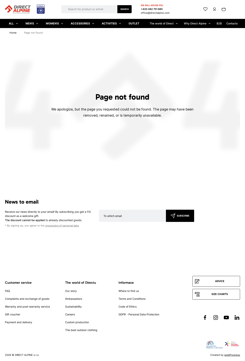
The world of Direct (164, 23)
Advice (219, 281)
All (13, 23)
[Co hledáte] (92, 9)
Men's (32, 23)
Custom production (77, 322)
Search (124, 9)
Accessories (82, 23)
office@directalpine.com (155, 12)
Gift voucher (12, 314)
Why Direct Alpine (197, 23)
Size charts (219, 294)
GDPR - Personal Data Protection (138, 314)
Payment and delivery (18, 322)
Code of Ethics (127, 306)
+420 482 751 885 (152, 8)
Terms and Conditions (132, 298)
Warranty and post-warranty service (27, 306)
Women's (54, 23)
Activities (111, 23)
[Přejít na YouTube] (226, 317)
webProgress (232, 354)
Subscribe (183, 215)
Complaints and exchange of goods (27, 298)
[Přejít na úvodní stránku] (25, 9)
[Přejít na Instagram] (216, 317)
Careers (70, 314)
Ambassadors (73, 298)
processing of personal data (62, 225)
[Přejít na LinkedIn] (237, 317)
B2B (219, 23)
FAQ (7, 291)
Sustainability (73, 306)
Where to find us (128, 291)
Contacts (232, 23)
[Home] (13, 32)
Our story (71, 291)
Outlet (134, 23)
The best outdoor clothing (81, 330)
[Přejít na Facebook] (205, 317)
